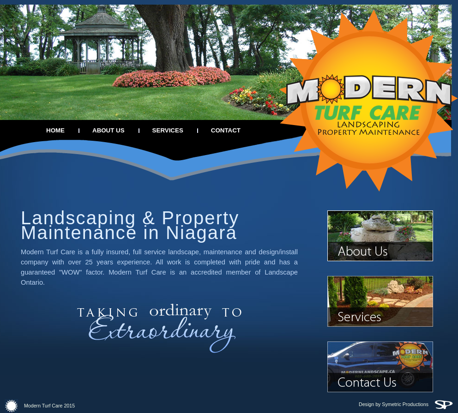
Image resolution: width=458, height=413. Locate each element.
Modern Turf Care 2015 (40, 405)
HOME (55, 130)
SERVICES (167, 130)
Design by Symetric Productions (406, 404)
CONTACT (226, 130)
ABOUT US (108, 130)
